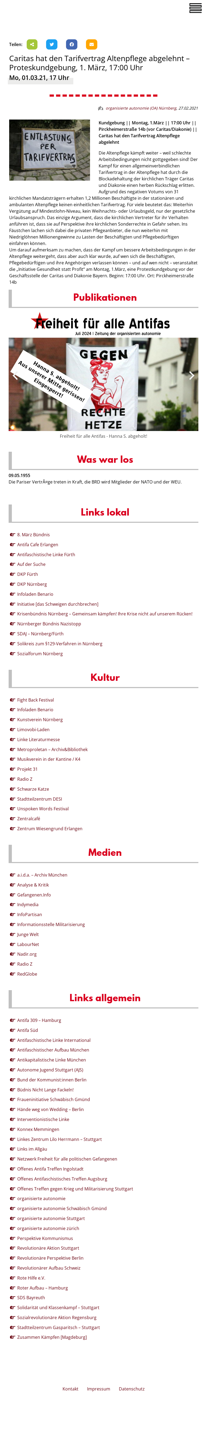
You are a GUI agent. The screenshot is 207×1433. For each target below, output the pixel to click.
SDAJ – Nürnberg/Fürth (40, 634)
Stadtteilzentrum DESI (39, 799)
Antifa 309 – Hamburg (39, 1020)
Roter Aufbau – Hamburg (42, 1288)
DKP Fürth (27, 574)
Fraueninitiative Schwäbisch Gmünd (53, 1099)
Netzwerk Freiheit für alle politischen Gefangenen (67, 1159)
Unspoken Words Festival (43, 809)
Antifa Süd (27, 1030)
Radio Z (24, 779)
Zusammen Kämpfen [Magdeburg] (52, 1337)
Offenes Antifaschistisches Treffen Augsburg (62, 1179)
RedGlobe (27, 974)
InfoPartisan (29, 914)
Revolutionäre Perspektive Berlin (50, 1258)
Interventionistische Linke (43, 1119)
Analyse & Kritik (33, 885)
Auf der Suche (31, 564)
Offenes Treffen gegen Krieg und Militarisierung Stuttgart (75, 1189)
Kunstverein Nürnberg (40, 720)
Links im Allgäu (32, 1149)
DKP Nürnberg (32, 584)
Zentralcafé (28, 819)
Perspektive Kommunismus (45, 1238)
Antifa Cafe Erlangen (37, 545)
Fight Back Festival (35, 700)
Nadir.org (27, 954)
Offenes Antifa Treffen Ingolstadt (50, 1169)
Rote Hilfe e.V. (31, 1278)
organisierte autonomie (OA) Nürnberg (141, 108)
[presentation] (15, 375)
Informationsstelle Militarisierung (51, 924)
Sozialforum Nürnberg (40, 654)
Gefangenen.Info (34, 895)
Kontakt (70, 1389)
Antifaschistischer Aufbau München (53, 1050)
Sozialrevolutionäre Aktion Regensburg (56, 1317)
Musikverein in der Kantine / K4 (48, 759)
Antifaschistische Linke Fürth (46, 555)
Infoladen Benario (35, 594)
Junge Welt (28, 934)
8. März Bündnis (33, 535)
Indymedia (28, 905)
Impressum (98, 1389)
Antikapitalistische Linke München (51, 1060)
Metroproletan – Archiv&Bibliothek (52, 749)
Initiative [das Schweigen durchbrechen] (57, 604)
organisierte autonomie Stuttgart (51, 1218)
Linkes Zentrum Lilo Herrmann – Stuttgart (59, 1139)
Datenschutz (132, 1389)
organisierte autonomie (41, 1198)
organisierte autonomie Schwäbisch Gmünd (62, 1208)
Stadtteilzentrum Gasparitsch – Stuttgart (58, 1327)
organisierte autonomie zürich (48, 1228)
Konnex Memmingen (38, 1129)
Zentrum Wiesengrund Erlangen (49, 829)
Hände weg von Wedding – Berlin (50, 1109)
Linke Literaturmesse (38, 739)
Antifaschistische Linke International (54, 1040)
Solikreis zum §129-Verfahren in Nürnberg (59, 644)
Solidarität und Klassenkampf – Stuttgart (58, 1308)
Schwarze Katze (33, 789)
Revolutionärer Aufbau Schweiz (49, 1268)
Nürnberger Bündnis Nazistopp (49, 624)
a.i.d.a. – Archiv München (42, 875)
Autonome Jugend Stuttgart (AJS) (50, 1070)
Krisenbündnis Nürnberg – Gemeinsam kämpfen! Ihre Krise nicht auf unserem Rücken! (104, 614)
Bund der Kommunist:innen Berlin (52, 1080)
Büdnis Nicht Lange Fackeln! (45, 1090)
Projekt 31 (27, 769)
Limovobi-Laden (33, 730)
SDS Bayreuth (31, 1298)
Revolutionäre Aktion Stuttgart (48, 1248)
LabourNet (28, 944)
